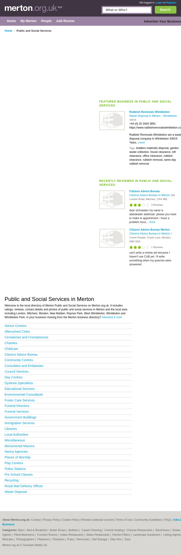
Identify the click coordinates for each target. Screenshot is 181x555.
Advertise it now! (112, 317)
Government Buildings (20, 417)
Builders (73, 530)
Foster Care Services (20, 400)
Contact (35, 519)
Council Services (16, 371)
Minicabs (8, 539)
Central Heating (114, 530)
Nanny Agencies (16, 451)
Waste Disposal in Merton (145, 115)
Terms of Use (124, 519)
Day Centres (14, 377)
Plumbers (59, 539)
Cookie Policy (70, 519)
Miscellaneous (15, 440)
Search (165, 9)
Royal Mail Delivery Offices (24, 486)
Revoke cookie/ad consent (97, 519)
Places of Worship (18, 457)
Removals (83, 539)
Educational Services (20, 389)
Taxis (127, 539)
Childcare (11, 349)
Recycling (12, 480)
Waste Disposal (16, 492)
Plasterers (43, 539)
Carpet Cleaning (92, 530)
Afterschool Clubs (17, 331)
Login (159, 2)
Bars (21, 530)
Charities (11, 343)
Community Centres (19, 360)
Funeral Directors (17, 406)
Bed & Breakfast (37, 530)
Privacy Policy (51, 519)
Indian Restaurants (72, 534)
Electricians (162, 530)
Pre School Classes (19, 474)
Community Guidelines (148, 519)
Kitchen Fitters (121, 534)
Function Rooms (47, 534)
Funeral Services (17, 411)
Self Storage (100, 539)
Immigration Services (20, 423)
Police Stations (15, 469)
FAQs (167, 519)
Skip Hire (116, 539)
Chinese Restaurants (140, 530)
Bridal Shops (58, 530)
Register (171, 2)
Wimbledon (170, 115)
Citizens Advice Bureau (21, 354)
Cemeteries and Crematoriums (26, 337)
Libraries (11, 429)
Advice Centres (15, 326)
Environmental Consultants (24, 394)
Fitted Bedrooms (24, 534)
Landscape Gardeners (147, 534)
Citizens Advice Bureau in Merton (150, 195)
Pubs (70, 539)
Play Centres (14, 463)
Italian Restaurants (98, 534)
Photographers (25, 539)
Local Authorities (16, 434)
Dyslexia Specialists (19, 383)
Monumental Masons (19, 446)
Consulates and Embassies (24, 366)
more (142, 142)
